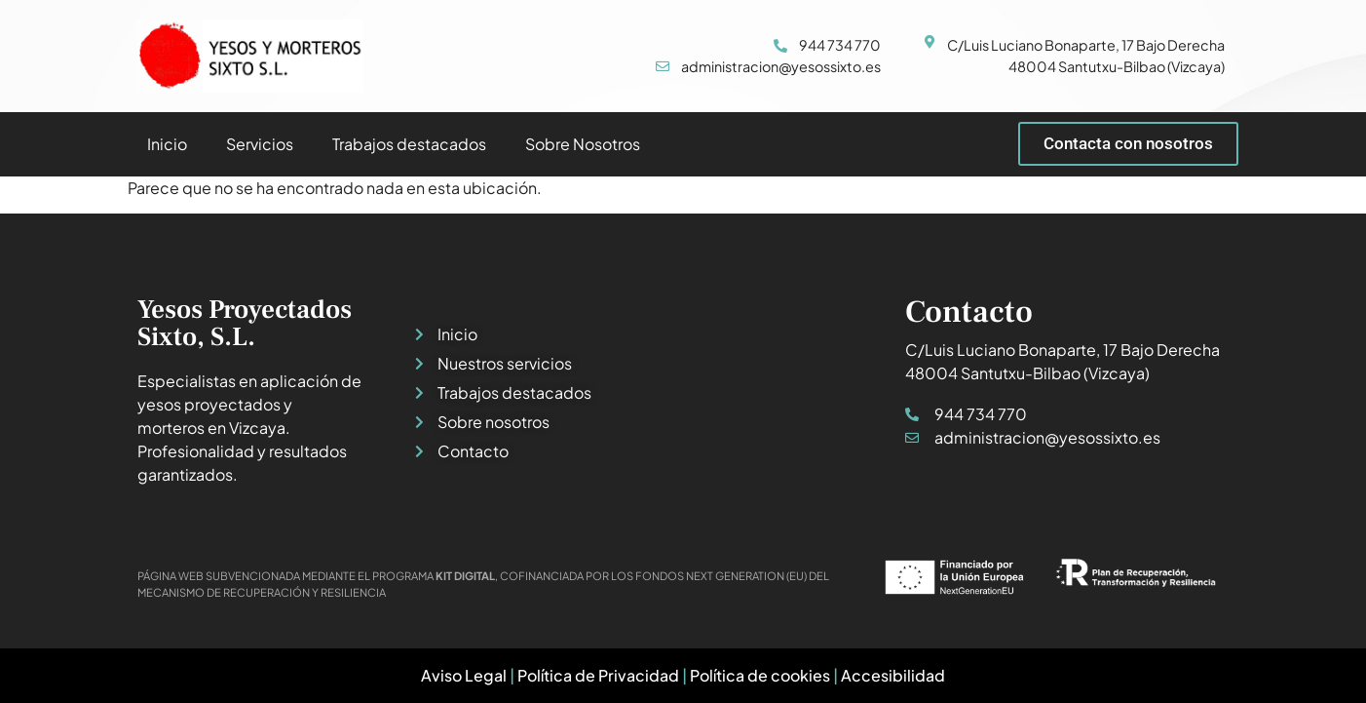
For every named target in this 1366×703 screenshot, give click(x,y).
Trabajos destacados (409, 144)
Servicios (259, 144)
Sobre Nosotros (582, 144)
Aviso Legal (464, 675)
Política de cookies (760, 675)
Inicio (167, 144)
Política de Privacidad (598, 675)
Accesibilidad (893, 675)
